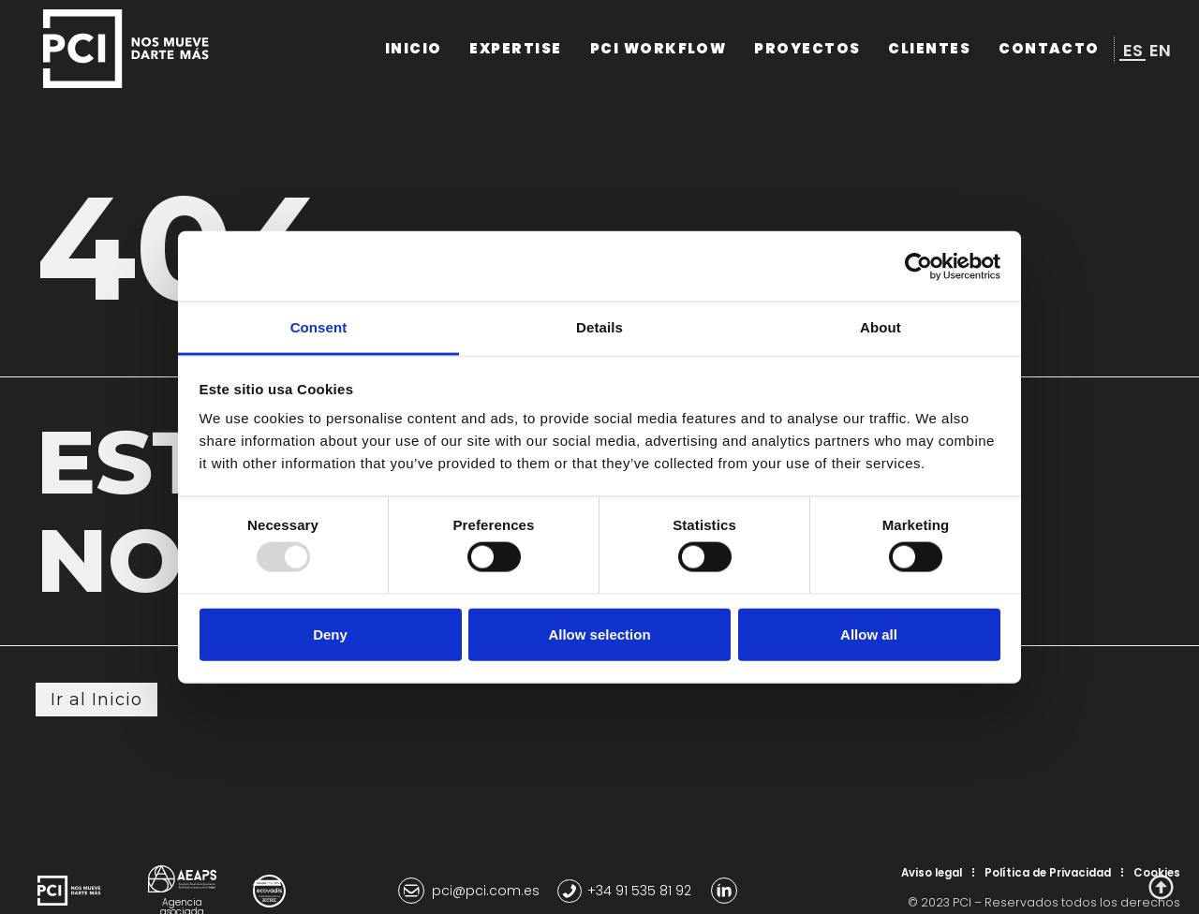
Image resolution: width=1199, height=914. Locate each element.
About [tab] (880, 327)
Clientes (927, 48)
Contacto (1048, 48)
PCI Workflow (650, 48)
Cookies (1156, 872)
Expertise (505, 48)
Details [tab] (599, 327)
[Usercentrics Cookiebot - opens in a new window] (918, 266)
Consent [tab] (319, 327)
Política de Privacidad (1047, 872)
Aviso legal (931, 872)
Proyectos (804, 48)
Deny (330, 633)
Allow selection (599, 633)
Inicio (400, 48)
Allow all (868, 633)
